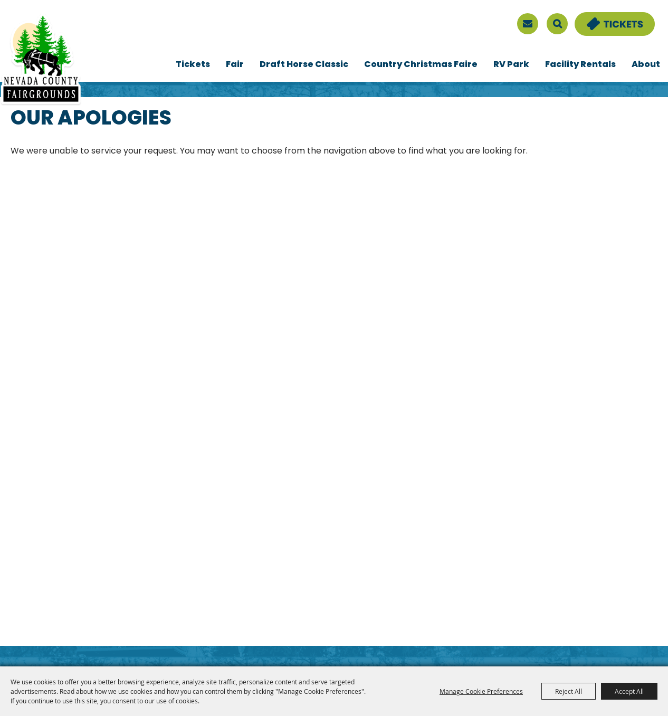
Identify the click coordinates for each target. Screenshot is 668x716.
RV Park (511, 65)
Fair (235, 65)
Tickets (193, 65)
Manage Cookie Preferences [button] (481, 691)
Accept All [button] (629, 691)
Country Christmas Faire (421, 65)
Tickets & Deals (608, 18)
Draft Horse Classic (304, 65)
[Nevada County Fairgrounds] (41, 60)
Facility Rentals (580, 65)
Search (557, 23)
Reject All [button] (568, 691)
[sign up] (527, 23)
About (646, 65)
